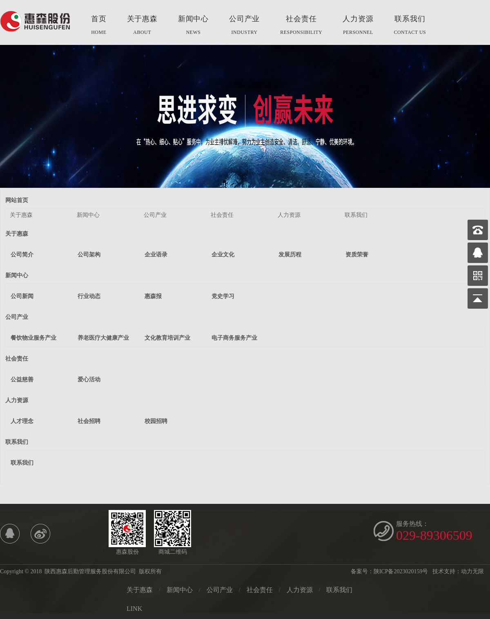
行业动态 (89, 296)
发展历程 (289, 255)
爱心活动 (89, 379)
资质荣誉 (356, 255)
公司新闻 (22, 296)
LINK (134, 608)
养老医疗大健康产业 (103, 338)
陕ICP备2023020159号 (401, 571)
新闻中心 (193, 26)
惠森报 (153, 296)
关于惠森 (142, 26)
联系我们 (410, 26)
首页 (99, 26)
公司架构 (89, 255)
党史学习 (223, 296)
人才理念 (22, 421)
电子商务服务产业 (234, 338)
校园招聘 (156, 421)
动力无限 (472, 571)
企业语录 (156, 255)
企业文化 (223, 255)
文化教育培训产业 (167, 338)
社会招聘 (89, 421)
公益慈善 (22, 379)
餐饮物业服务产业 (33, 338)
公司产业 (244, 26)
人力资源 (358, 26)
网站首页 (16, 200)
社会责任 (301, 26)
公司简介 (22, 255)
